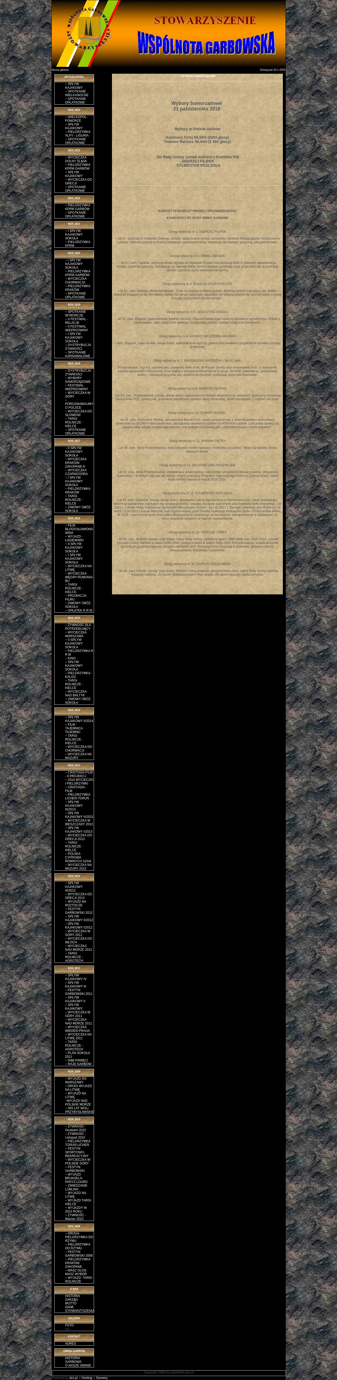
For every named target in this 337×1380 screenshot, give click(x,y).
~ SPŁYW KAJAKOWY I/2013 (78, 829)
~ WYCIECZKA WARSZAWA (76, 634)
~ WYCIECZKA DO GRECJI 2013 (78, 837)
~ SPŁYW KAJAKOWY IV (76, 977)
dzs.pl (73, 1378)
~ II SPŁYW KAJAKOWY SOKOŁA (74, 451)
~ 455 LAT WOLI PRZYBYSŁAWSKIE (79, 1110)
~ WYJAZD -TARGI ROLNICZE (78, 1279)
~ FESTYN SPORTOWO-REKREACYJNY (77, 1152)
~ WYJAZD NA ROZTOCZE (75, 903)
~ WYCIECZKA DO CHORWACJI (78, 748)
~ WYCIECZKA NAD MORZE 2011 (78, 1021)
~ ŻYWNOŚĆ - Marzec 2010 (75, 1217)
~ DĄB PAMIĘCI (76, 1060)
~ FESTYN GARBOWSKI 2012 (79, 911)
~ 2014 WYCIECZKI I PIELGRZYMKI (79, 781)
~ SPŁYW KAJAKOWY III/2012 (74, 886)
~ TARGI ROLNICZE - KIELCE (74, 422)
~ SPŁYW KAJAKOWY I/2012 (78, 925)
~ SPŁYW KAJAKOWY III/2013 (74, 805)
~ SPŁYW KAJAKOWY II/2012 (79, 918)
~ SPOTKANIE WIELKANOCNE (77, 93)
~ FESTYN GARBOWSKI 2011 (79, 992)
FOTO (69, 1325)
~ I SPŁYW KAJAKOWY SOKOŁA (74, 234)
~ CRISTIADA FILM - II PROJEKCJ (79, 774)
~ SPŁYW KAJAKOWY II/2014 (79, 719)
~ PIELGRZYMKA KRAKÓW (77, 288)
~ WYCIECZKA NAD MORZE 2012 (78, 948)
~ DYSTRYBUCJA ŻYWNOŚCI (78, 347)
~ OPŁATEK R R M (78, 610)
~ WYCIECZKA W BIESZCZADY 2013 (79, 822)
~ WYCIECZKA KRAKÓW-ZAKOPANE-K (76, 462)
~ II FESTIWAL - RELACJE (76, 321)
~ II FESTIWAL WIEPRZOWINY (76, 328)
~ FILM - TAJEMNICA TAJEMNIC (74, 728)
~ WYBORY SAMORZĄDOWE (78, 380)
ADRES (70, 1343)
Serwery (102, 1378)
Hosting (86, 1378)
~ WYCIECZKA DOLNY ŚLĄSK (76, 159)
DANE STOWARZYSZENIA (80, 1309)
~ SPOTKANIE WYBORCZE (75, 313)
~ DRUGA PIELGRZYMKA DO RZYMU (79, 1237)
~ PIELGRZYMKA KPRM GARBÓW (77, 166)
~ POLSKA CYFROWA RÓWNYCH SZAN (78, 857)
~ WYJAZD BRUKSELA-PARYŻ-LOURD (76, 1178)
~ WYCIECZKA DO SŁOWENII (78, 413)
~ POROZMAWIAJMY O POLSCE (79, 403)
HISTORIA (72, 1296)
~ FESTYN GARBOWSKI (75, 1169)
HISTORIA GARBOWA (73, 1360)
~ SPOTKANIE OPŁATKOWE (75, 100)
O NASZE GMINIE (78, 1365)
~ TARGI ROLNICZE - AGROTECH (74, 957)
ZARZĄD (71, 1300)
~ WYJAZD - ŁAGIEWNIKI (74, 538)
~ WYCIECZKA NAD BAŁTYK (76, 693)
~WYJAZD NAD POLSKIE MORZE (78, 1102)
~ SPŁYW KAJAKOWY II (75, 999)
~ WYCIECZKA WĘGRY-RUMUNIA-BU (79, 577)
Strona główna (60, 69)
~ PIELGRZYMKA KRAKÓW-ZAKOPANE (77, 1263)
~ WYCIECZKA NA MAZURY (78, 756)
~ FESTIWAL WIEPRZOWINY (76, 387)
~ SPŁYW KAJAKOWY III (75, 984)
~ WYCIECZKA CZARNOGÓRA (76, 472)
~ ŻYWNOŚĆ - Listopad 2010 (75, 1135)
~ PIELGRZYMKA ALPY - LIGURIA (77, 133)
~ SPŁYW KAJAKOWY (74, 86)
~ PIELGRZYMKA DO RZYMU (77, 1246)
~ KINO (70, 658)
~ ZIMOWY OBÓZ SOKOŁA (78, 509)
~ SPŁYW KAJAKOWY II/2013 (79, 815)
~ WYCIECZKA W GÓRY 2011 (78, 1014)
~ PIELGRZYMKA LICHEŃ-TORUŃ (77, 796)
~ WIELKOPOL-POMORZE (76, 119)
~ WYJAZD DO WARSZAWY (76, 1080)
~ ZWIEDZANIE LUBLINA (76, 1187)
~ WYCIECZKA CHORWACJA (76, 280)
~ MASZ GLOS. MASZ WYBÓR (76, 1272)
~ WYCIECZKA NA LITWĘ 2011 (78, 1036)
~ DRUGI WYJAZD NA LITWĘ (78, 1088)
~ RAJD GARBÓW (78, 1064)
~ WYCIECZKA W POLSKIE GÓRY (78, 1161)
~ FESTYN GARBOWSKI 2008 (79, 1253)
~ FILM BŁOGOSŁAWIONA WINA (79, 529)
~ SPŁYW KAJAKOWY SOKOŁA (74, 665)
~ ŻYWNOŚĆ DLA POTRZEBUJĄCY (78, 627)
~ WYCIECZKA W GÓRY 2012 (78, 933)
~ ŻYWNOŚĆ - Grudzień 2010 (75, 1128)
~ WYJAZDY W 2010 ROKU (76, 1209)
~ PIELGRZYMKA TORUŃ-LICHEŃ (77, 1143)
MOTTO (71, 1303)
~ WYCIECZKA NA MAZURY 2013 (78, 866)
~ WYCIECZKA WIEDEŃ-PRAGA (77, 1029)
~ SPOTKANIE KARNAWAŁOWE (77, 354)
